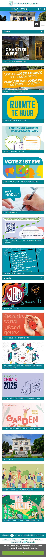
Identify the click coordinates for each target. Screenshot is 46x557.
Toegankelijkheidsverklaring (33, 535)
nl (43, 9)
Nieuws (7, 31)
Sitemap (5, 535)
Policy (17, 535)
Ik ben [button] (14, 9)
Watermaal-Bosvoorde (26, 3)
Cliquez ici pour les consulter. (27, 548)
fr (39, 9)
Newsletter (37, 25)
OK (23, 553)
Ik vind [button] (23, 9)
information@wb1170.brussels (23, 542)
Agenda (7, 278)
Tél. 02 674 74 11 (36, 540)
